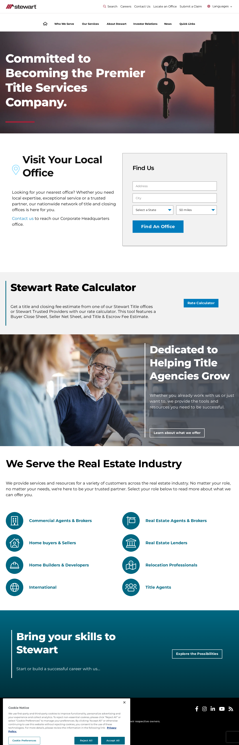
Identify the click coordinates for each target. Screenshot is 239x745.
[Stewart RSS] (231, 710)
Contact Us (142, 6)
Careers (125, 6)
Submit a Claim (191, 6)
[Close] (124, 716)
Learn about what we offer (177, 433)
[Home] (45, 24)
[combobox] (175, 186)
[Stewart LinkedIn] (213, 710)
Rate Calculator (201, 303)
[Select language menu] (219, 6)
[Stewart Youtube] (222, 710)
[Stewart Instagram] (204, 710)
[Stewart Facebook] (196, 710)
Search (110, 6)
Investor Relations (145, 23)
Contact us (23, 218)
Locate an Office (165, 6)
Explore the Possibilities (197, 654)
